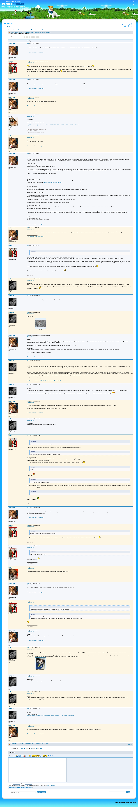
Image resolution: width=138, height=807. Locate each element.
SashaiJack (11, 278)
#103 (28, 335)
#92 (28, 61)
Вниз (132, 32)
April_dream (12, 43)
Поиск (32, 29)
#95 (28, 114)
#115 (28, 630)
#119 (28, 708)
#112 (28, 567)
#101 (28, 295)
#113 (28, 583)
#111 (28, 545)
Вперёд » (41, 36)
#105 (28, 384)
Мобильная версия (47, 29)
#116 (28, 647)
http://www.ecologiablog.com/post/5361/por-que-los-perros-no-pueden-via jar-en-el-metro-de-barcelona (50, 715)
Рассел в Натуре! (46, 32)
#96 (28, 135)
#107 (28, 418)
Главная (9, 26)
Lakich (10, 567)
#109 (28, 507)
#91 (28, 43)
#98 (28, 227)
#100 (28, 278)
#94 (28, 97)
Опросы (15, 29)
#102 (28, 312)
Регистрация (21, 29)
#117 (28, 675)
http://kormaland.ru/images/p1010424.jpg (52, 182)
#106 (28, 401)
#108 (28, 435)
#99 (28, 245)
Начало (10, 29)
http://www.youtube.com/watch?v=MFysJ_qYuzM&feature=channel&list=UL (44, 380)
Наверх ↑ (130, 744)
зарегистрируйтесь (51, 785)
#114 (28, 601)
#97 (28, 153)
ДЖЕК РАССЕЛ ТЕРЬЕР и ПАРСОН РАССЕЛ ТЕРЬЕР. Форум (26, 32)
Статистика (38, 29)
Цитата (32, 44)
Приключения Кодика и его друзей (35, 52)
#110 (28, 525)
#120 (28, 725)
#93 (28, 79)
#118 (28, 691)
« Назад (21, 36)
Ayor (10, 114)
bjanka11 (11, 61)
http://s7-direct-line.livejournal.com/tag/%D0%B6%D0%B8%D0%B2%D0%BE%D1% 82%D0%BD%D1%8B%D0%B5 (53, 124)
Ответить (27, 29)
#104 (28, 360)
